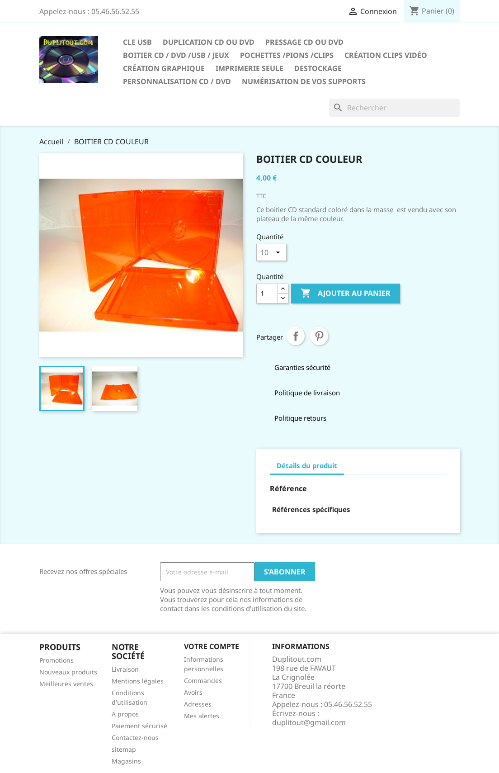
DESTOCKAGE (318, 68)
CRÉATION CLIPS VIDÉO (385, 55)
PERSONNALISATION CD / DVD (177, 81)
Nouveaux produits (68, 672)
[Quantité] (267, 294)
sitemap (124, 749)
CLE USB (137, 42)
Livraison (125, 669)
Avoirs (193, 692)
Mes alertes (201, 715)
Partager (296, 336)
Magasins (126, 761)
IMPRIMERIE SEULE (249, 68)
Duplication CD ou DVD (208, 42)
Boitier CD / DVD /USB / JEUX (176, 55)
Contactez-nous (135, 737)
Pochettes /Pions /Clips (287, 55)
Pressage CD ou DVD (304, 42)
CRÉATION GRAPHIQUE (164, 68)
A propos (125, 714)
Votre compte (211, 646)
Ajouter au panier (346, 293)
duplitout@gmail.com (309, 722)
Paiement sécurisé (139, 725)
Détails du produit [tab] (307, 465)
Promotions (56, 660)
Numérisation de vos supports (304, 81)
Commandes (203, 680)
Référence (288, 488)
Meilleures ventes (66, 683)
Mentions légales (138, 681)
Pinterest (319, 336)
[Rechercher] (394, 108)
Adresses (198, 704)
